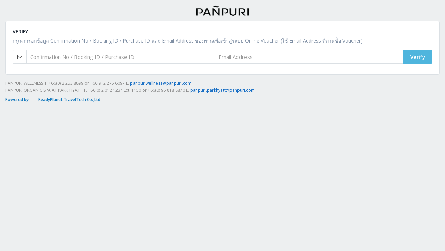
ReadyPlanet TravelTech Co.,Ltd (69, 99)
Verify (417, 56)
